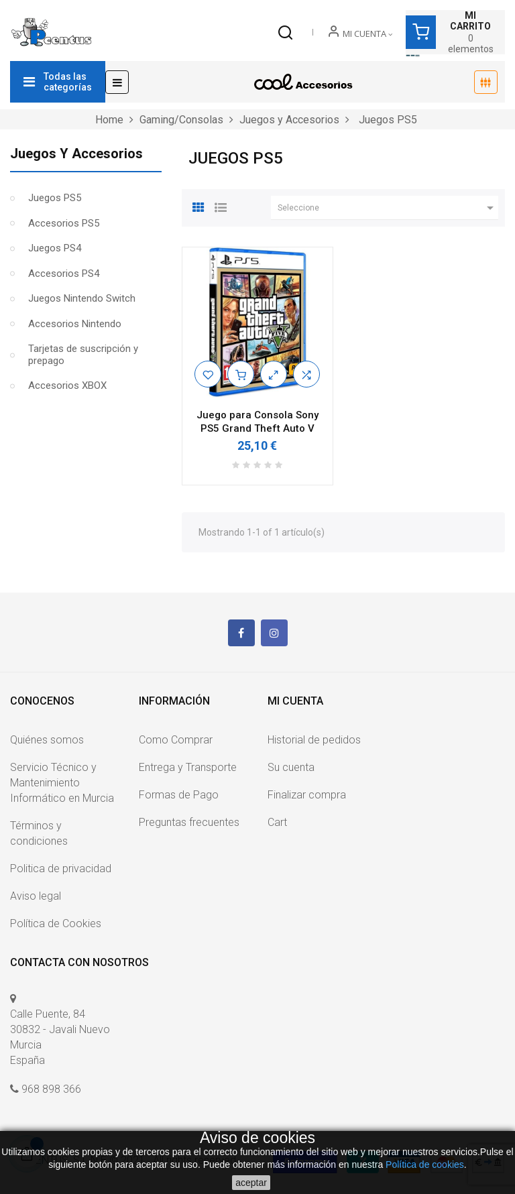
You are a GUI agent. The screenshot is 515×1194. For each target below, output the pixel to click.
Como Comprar (176, 739)
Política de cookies (425, 1164)
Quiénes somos (47, 739)
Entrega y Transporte (188, 767)
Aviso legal (35, 896)
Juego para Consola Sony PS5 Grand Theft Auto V (257, 421)
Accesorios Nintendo (74, 324)
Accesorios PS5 (63, 223)
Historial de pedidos (314, 739)
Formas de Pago (179, 794)
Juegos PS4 (54, 248)
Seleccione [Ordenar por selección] (388, 208)
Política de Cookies (55, 923)
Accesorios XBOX (67, 385)
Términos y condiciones (39, 833)
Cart (277, 822)
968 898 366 (51, 1089)
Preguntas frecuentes (189, 822)
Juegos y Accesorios (76, 153)
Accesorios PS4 (63, 273)
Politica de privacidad (60, 868)
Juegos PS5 (54, 198)
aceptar (251, 1182)
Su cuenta (291, 767)
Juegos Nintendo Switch (81, 298)
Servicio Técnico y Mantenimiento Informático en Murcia (62, 782)
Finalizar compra (307, 794)
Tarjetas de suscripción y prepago (83, 355)
